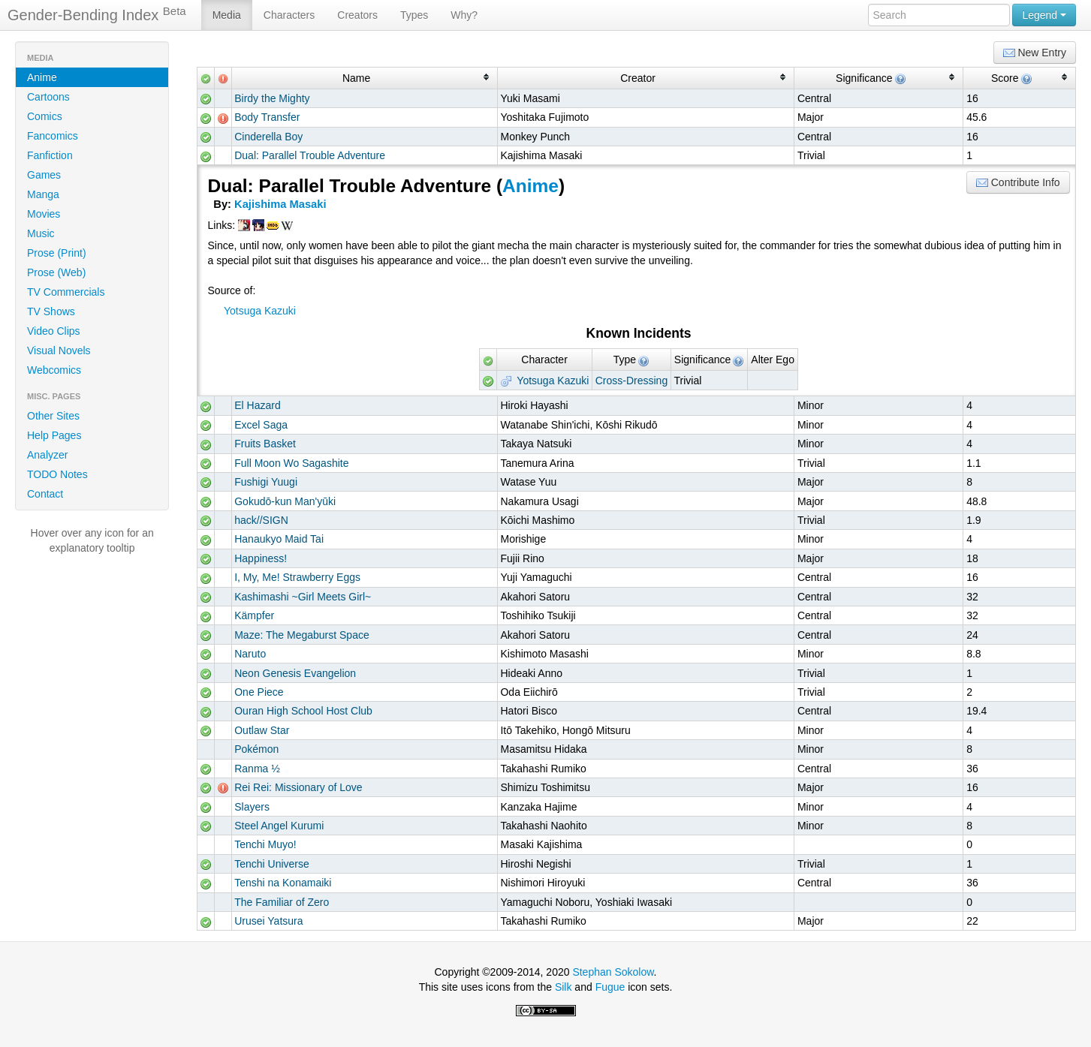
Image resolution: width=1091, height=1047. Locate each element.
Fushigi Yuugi (265, 482)
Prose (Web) (56, 272)
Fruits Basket (265, 444)
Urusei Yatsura (268, 921)
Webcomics (54, 370)
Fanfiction (50, 155)
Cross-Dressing (631, 381)
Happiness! (260, 558)
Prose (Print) (56, 253)
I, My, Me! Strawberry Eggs (297, 577)
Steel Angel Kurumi (279, 826)
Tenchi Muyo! (265, 844)
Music (41, 233)
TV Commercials (65, 292)
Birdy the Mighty (271, 98)
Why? (464, 15)
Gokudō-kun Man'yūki (285, 501)
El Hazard (257, 405)
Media (226, 15)
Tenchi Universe (271, 864)
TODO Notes (57, 474)
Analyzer (47, 455)
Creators (357, 15)
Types (414, 15)
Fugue (610, 987)
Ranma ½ (257, 769)
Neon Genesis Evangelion (295, 673)
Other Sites (53, 416)
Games (44, 175)
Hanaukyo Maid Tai (279, 539)
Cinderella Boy (268, 137)
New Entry (1034, 53)
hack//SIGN (261, 520)
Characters (289, 15)
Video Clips (53, 331)
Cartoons (48, 97)
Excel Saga (261, 425)
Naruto (250, 654)
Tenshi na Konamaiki (282, 883)
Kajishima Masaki (280, 204)
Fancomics (52, 136)
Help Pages (54, 435)
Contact (45, 494)
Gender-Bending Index (97, 14)
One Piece (258, 692)
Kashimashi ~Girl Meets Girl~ (302, 597)
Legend (1044, 15)
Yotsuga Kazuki (260, 311)
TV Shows (51, 311)
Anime (42, 77)
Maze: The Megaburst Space (301, 635)
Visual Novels (59, 350)
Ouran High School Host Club (303, 711)
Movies (43, 214)
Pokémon (256, 749)
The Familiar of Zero (281, 902)
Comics (44, 116)
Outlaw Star (261, 730)
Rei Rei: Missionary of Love (298, 787)
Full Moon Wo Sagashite (291, 463)
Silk (563, 987)
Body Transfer (267, 117)
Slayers (252, 807)
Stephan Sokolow (612, 972)
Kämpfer (254, 615)
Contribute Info (1018, 182)
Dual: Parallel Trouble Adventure (309, 155)
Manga (43, 194)
